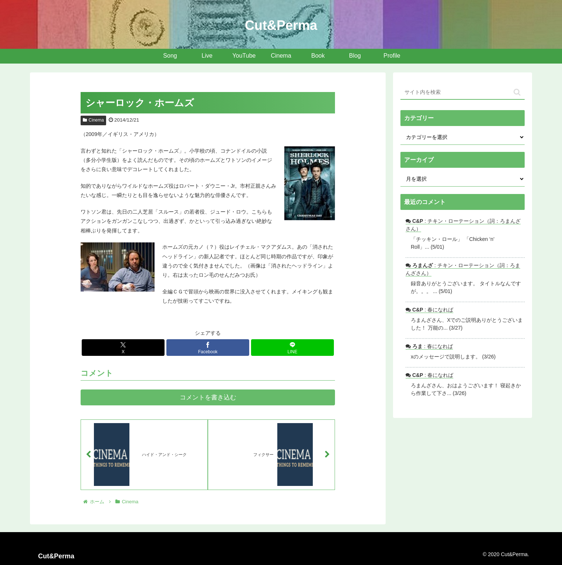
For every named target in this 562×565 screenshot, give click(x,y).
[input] (462, 92)
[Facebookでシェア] (207, 347)
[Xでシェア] (123, 347)
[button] (517, 92)
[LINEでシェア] (292, 347)
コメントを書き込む (208, 397)
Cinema (93, 120)
